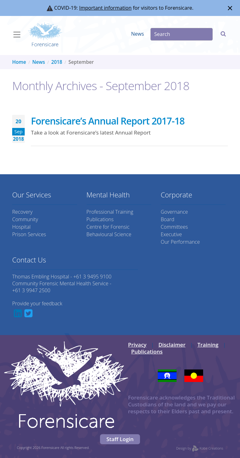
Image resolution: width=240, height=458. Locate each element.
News (137, 33)
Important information (105, 7)
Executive (171, 234)
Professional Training (110, 211)
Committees (174, 226)
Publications (100, 219)
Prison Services (29, 234)
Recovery (22, 211)
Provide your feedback (37, 303)
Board (167, 219)
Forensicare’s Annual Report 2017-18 (107, 120)
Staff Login (119, 439)
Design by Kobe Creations (199, 448)
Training (208, 344)
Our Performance (180, 241)
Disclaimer (172, 344)
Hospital (21, 226)
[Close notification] (230, 8)
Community (25, 219)
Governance (174, 211)
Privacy (137, 344)
